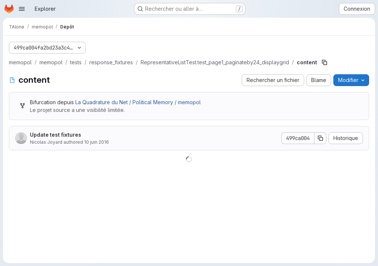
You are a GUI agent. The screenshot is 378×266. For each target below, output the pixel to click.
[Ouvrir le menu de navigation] (22, 9)
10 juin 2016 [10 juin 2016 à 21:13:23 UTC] (96, 142)
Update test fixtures (55, 135)
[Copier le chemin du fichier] (324, 62)
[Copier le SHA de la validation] (320, 138)
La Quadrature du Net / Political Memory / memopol (138, 102)
